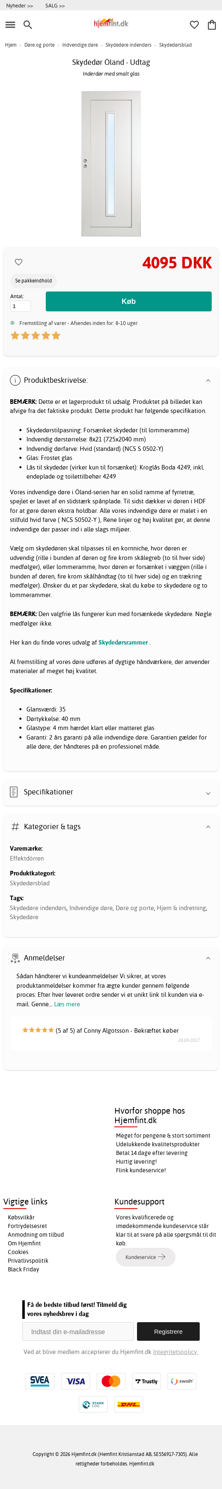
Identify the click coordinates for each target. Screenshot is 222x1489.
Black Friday (23, 1269)
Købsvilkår (21, 1217)
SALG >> (55, 5)
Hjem (11, 45)
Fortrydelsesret (27, 1226)
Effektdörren (27, 858)
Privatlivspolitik (28, 1260)
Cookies (18, 1252)
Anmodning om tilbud (36, 1234)
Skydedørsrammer (123, 642)
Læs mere (67, 1004)
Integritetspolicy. (175, 1352)
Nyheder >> (19, 5)
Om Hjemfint (24, 1243)
